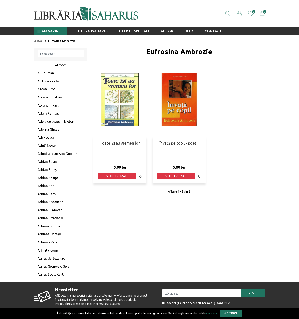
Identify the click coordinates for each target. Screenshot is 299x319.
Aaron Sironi (47, 89)
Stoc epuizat (116, 176)
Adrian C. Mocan (50, 210)
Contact (213, 31)
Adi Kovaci (46, 137)
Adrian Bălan (47, 161)
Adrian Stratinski (50, 218)
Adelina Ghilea (48, 129)
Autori (167, 31)
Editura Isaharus (92, 31)
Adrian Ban (46, 186)
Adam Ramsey (48, 113)
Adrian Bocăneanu (51, 202)
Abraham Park (48, 105)
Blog (189, 31)
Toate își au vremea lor (120, 143)
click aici (211, 313)
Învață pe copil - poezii (179, 143)
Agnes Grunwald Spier (54, 266)
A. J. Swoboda (48, 81)
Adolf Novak (47, 145)
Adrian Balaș (47, 170)
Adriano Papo (48, 242)
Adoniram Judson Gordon (57, 154)
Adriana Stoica (49, 226)
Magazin (48, 31)
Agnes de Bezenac (51, 258)
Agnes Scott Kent (51, 274)
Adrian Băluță (48, 178)
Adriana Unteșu (49, 234)
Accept (231, 313)
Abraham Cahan (50, 97)
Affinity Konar (48, 250)
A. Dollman (46, 73)
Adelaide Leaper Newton (56, 121)
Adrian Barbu (48, 194)
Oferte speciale (134, 31)
